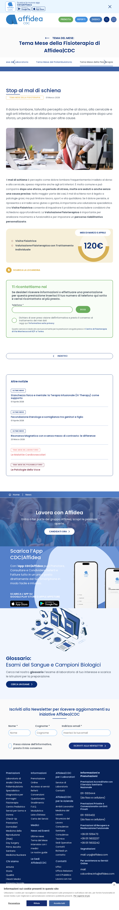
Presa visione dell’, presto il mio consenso (32, 746)
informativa (43, 744)
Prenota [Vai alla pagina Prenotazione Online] (66, 19)
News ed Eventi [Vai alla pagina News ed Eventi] (40, 831)
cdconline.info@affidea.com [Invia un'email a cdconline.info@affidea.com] (97, 874)
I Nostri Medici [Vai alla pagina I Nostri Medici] (13, 879)
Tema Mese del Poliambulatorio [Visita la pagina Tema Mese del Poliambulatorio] (54, 62)
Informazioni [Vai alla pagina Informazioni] (38, 773)
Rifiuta (37, 903)
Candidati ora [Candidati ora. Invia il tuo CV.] (59, 531)
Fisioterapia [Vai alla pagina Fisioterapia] (12, 802)
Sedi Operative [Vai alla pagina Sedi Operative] (64, 842)
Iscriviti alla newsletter (90, 745)
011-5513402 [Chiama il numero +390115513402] (87, 815)
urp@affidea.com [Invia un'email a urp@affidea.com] (97, 854)
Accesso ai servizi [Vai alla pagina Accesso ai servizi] (40, 786)
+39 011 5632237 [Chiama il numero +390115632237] (89, 838)
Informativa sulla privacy (41, 323)
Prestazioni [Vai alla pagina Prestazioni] (13, 773)
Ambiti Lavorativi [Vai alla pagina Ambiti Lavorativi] (64, 806)
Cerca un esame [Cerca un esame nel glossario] (21, 684)
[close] (114, 884)
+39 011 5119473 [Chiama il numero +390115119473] (89, 834)
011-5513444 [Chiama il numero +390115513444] (87, 793)
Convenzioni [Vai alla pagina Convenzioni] (37, 794)
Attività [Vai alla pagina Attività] (10, 867)
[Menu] (114, 19)
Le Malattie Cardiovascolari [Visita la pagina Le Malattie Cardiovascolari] (28, 454)
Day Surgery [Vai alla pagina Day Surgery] (12, 842)
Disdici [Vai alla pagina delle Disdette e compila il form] (96, 19)
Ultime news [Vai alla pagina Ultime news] (37, 836)
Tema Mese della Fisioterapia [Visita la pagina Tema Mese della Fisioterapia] (96, 62)
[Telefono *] (42, 309)
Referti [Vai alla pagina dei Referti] (81, 19)
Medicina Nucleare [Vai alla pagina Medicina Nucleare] (16, 854)
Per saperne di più (81, 896)
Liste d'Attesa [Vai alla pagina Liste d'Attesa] (38, 814)
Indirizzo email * (72, 726)
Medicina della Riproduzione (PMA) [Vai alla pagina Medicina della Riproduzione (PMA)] (14, 834)
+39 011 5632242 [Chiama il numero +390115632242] (89, 843)
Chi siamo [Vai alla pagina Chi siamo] (12, 861)
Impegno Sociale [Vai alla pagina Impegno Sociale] (15, 883)
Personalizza (14, 903)
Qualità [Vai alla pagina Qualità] (10, 875)
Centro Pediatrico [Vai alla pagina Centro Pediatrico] (15, 806)
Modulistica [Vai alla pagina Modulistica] (37, 810)
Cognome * (42, 726)
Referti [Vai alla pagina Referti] (34, 790)
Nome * (13, 726)
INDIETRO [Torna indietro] (60, 355)
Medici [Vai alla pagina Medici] (35, 825)
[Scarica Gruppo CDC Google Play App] (24, 9)
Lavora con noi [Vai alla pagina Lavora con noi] (63, 878)
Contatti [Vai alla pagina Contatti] (60, 790)
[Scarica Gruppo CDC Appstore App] (38, 9)
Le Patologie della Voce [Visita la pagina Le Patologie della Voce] (25, 469)
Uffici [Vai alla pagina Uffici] (58, 866)
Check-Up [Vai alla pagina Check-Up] (11, 818)
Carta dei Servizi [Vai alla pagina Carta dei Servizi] (39, 818)
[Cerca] (106, 19)
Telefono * (18, 305)
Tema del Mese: (59, 38)
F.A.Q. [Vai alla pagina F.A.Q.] (34, 806)
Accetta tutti (59, 903)
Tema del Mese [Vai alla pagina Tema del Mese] (39, 840)
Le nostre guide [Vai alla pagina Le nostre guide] (39, 852)
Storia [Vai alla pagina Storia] (9, 871)
